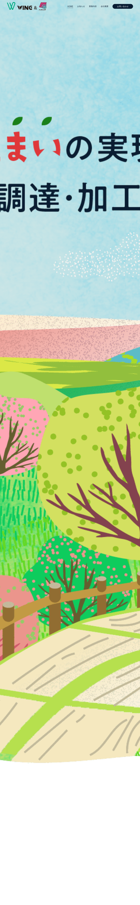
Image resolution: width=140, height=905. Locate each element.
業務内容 (93, 6)
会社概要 (104, 6)
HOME (70, 6)
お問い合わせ (123, 6)
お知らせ (81, 6)
